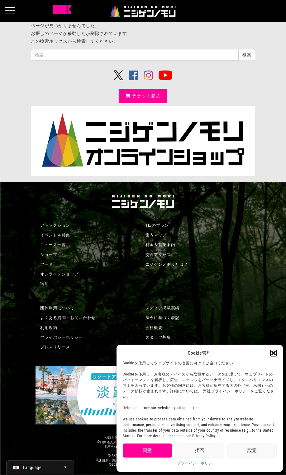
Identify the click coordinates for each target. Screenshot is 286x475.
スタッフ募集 (158, 337)
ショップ (48, 254)
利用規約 (48, 327)
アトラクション (55, 225)
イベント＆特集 (55, 235)
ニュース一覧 (53, 244)
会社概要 (154, 327)
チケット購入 (143, 95)
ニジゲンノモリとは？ (166, 264)
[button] (273, 353)
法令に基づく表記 (162, 317)
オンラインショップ (59, 274)
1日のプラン (157, 225)
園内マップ (156, 235)
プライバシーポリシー (197, 463)
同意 (147, 450)
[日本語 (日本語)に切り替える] (40, 467)
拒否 (199, 450)
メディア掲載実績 (162, 308)
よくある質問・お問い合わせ (68, 317)
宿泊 (44, 283)
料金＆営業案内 (160, 244)
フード (46, 264)
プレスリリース (55, 347)
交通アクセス (158, 254)
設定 (252, 450)
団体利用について (57, 308)
